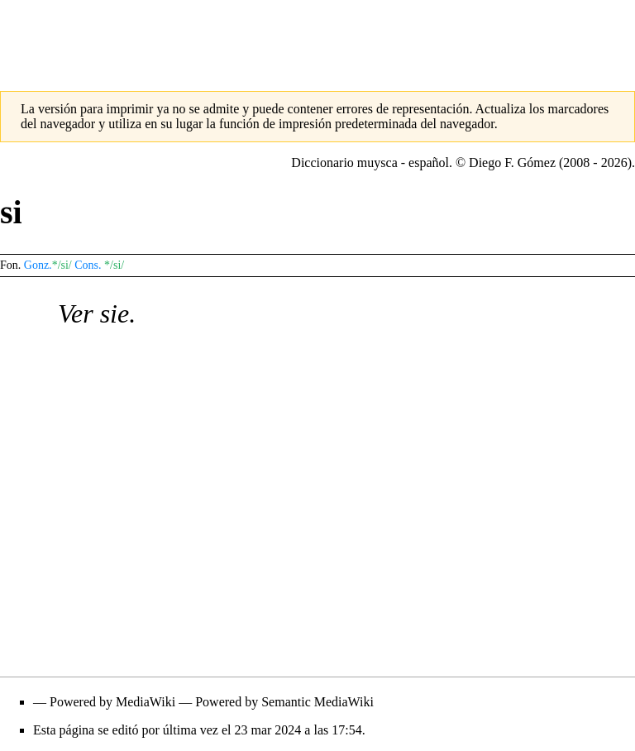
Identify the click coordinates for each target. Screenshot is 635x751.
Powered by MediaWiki (112, 702)
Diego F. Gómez (512, 162)
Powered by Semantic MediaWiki (284, 702)
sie (115, 313)
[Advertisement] (317, 37)
